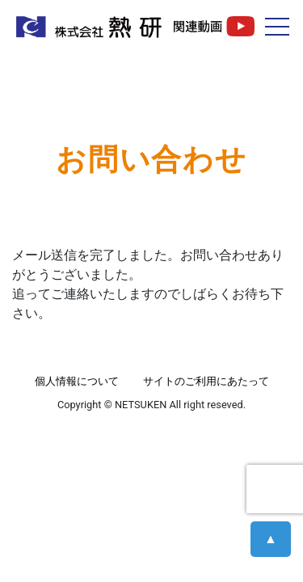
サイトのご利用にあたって (206, 381)
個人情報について (77, 381)
